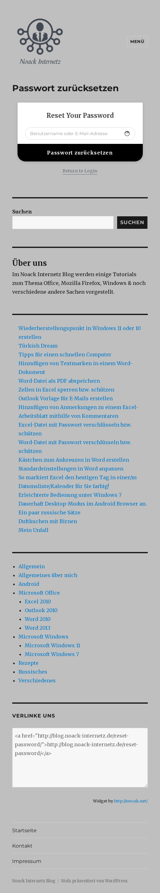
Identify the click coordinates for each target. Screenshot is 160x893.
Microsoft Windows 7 (52, 654)
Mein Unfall (33, 530)
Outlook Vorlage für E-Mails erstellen (65, 398)
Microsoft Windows (43, 636)
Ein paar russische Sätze (49, 512)
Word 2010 (38, 619)
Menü (137, 41)
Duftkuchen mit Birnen (47, 521)
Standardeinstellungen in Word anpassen (70, 468)
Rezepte (28, 663)
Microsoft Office (39, 593)
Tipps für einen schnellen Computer (64, 354)
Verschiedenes (37, 680)
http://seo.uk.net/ (131, 800)
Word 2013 (37, 628)
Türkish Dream (38, 346)
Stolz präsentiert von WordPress (94, 881)
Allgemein (31, 566)
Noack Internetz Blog (33, 881)
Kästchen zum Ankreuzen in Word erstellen (73, 460)
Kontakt (22, 846)
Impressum (26, 861)
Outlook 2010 (41, 610)
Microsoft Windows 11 (52, 645)
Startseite (24, 830)
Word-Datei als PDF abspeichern (59, 381)
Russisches (32, 672)
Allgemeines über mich (47, 575)
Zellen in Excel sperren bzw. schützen (66, 389)
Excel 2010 (38, 601)
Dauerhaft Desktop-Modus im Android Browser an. (82, 504)
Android (28, 584)
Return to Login (80, 171)
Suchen (22, 211)
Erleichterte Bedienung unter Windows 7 (69, 495)
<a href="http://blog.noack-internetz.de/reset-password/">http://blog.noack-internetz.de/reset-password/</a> (79, 757)
